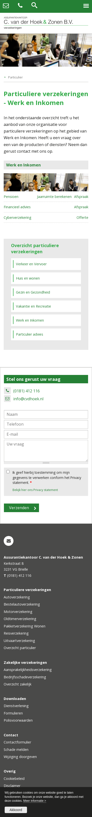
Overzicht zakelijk (17, 684)
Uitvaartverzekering (19, 640)
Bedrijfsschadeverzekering (25, 677)
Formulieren (13, 713)
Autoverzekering (17, 597)
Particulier (15, 77)
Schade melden (16, 749)
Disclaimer (12, 785)
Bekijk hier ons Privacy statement (35, 490)
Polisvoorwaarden (18, 720)
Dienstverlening (16, 705)
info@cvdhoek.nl (28, 398)
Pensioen (11, 196)
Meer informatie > (34, 800)
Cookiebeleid (14, 778)
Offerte (82, 217)
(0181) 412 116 (26, 391)
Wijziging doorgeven (20, 756)
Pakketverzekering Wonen (24, 626)
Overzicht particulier (20, 647)
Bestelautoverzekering (22, 604)
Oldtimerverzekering (20, 618)
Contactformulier (17, 742)
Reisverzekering (16, 633)
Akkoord (16, 810)
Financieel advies (17, 207)
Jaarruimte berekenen (54, 196)
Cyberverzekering (17, 217)
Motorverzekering (18, 611)
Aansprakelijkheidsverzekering (28, 669)
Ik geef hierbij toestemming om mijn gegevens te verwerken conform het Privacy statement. (47, 477)
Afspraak (81, 196)
